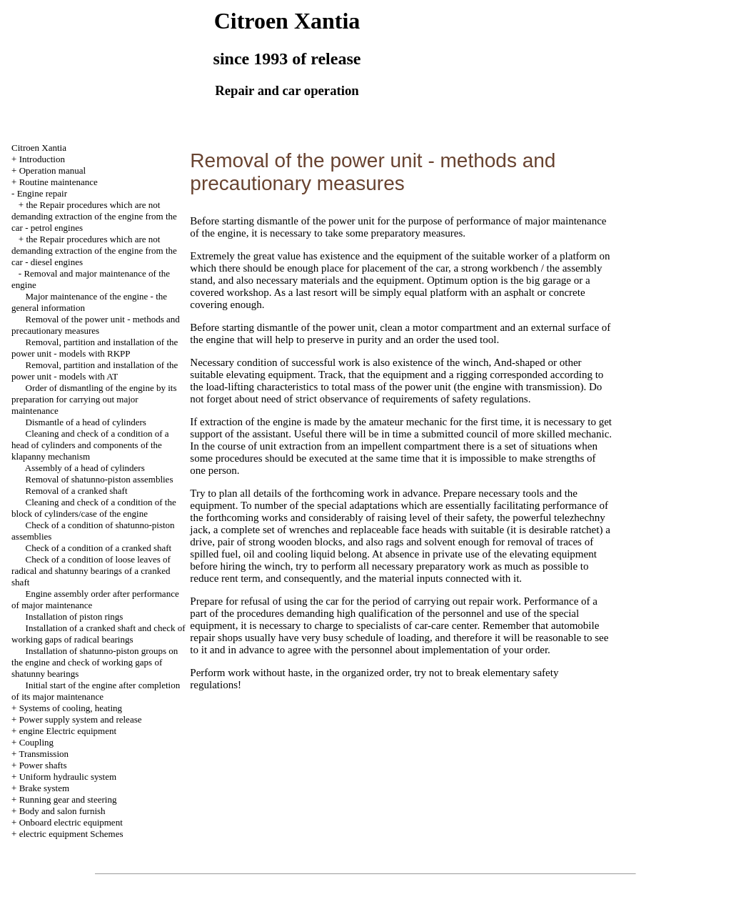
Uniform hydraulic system (67, 776)
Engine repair (42, 193)
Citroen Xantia (38, 147)
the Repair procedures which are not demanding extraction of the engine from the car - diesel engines (94, 250)
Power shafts (43, 765)
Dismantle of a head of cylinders (86, 422)
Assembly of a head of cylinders (85, 467)
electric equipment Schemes (71, 833)
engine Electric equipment (67, 730)
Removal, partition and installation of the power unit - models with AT (94, 371)
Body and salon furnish (62, 811)
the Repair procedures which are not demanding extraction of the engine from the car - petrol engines (94, 216)
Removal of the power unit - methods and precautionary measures (95, 325)
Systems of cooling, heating (70, 708)
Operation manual (52, 170)
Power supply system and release (80, 719)
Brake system (44, 788)
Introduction (42, 159)
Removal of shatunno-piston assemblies (99, 479)
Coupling (36, 742)
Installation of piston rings (74, 616)
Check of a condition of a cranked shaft (99, 547)
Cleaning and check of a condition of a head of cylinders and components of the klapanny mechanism (90, 445)
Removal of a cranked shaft (77, 490)
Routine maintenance (58, 182)
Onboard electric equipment (71, 822)
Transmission (44, 753)
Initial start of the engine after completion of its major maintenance (95, 691)
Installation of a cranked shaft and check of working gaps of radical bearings (98, 634)
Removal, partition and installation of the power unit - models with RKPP (94, 348)
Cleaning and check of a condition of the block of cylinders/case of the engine (93, 508)
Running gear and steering (68, 799)
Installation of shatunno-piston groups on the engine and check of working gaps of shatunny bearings (94, 662)
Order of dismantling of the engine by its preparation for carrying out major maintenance (93, 399)
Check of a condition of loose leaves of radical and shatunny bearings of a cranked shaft (91, 571)
